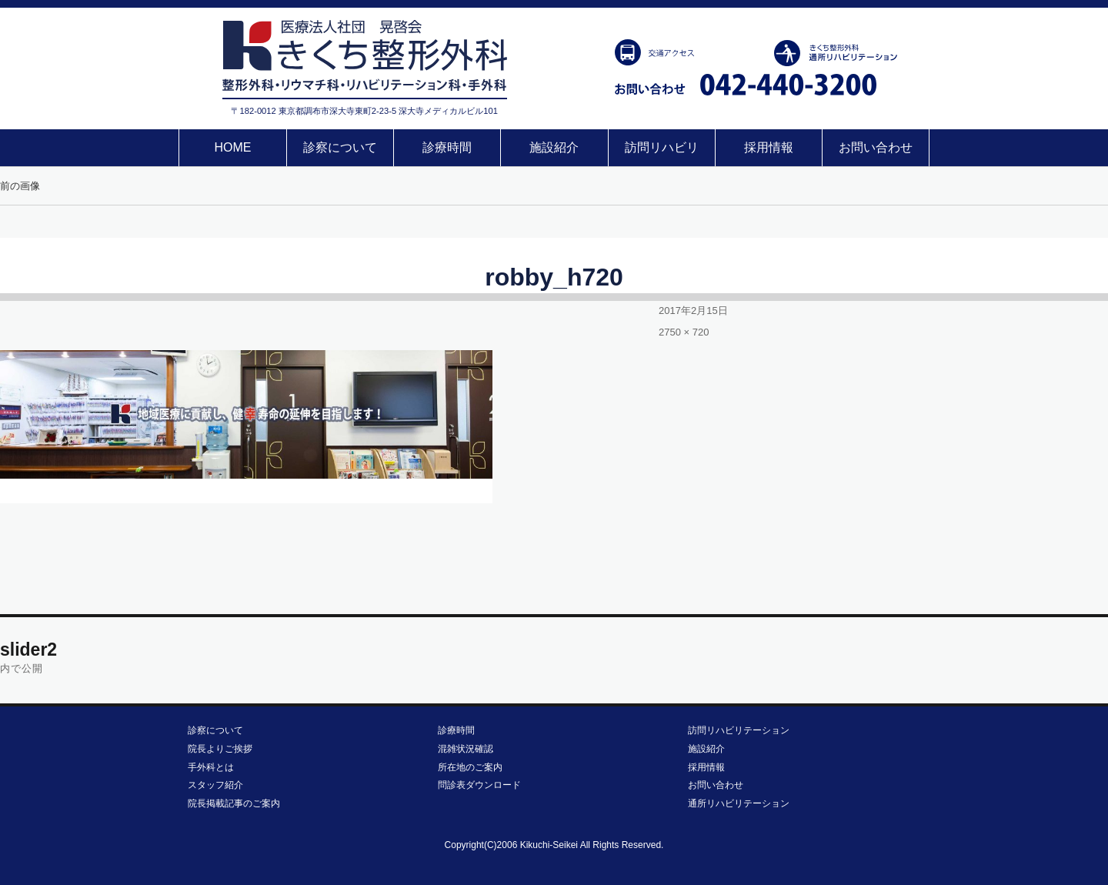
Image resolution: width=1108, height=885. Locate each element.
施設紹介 (554, 147)
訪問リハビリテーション (738, 730)
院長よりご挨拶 (220, 748)
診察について (340, 147)
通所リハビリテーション (738, 803)
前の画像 (20, 186)
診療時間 (447, 147)
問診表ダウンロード (479, 785)
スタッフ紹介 (215, 785)
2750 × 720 (684, 332)
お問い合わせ (876, 147)
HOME (232, 147)
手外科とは (211, 767)
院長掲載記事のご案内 (234, 803)
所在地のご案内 (470, 767)
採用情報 (768, 147)
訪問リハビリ (662, 147)
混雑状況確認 (465, 748)
